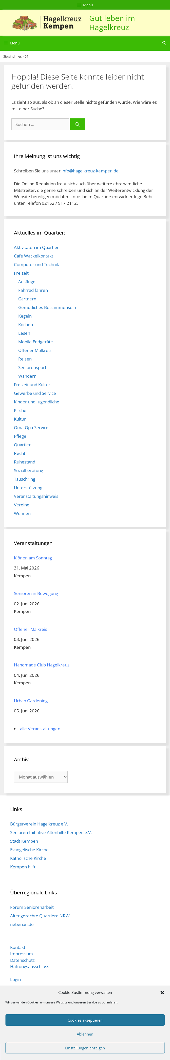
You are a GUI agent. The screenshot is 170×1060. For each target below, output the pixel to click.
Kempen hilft (22, 867)
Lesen (24, 333)
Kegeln (25, 316)
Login (15, 979)
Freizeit (21, 273)
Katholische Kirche (28, 858)
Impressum (21, 953)
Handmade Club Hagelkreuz (41, 665)
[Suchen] (77, 124)
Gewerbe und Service (35, 393)
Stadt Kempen (24, 841)
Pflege (20, 436)
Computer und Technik (36, 264)
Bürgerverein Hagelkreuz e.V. (39, 824)
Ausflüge (26, 282)
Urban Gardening (31, 701)
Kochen (25, 324)
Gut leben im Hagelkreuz (112, 22)
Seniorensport (32, 367)
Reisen (25, 359)
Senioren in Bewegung (36, 593)
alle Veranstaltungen (40, 729)
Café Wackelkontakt (33, 256)
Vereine (21, 505)
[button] (162, 992)
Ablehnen (85, 1034)
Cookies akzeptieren (85, 1020)
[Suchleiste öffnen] (164, 43)
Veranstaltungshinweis (36, 496)
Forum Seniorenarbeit (32, 907)
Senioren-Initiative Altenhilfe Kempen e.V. (51, 832)
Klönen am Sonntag (33, 558)
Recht (19, 453)
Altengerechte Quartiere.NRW (40, 916)
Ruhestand (24, 462)
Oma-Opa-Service (31, 427)
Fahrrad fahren (33, 290)
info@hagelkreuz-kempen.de (90, 171)
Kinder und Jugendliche (36, 402)
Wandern (27, 376)
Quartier (22, 445)
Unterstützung (28, 487)
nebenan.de (22, 924)
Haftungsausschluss (29, 966)
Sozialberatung (28, 470)
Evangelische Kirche (29, 849)
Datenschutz (22, 960)
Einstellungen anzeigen (85, 1047)
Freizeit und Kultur (32, 384)
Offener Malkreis (34, 350)
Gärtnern (27, 299)
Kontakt (17, 947)
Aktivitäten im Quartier (36, 247)
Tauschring (24, 479)
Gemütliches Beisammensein (47, 307)
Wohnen (22, 513)
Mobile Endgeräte (35, 342)
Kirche (20, 410)
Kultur (20, 419)
